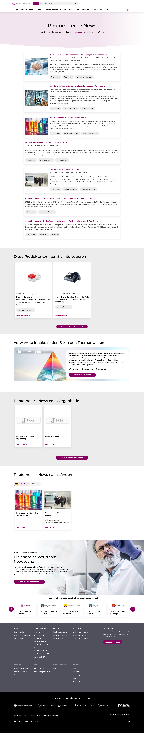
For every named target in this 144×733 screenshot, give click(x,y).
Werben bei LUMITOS (21, 715)
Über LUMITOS (36, 715)
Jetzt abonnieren (112, 642)
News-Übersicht (19, 638)
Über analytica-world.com (53, 715)
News (75, 668)
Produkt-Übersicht (59, 638)
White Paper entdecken (81, 632)
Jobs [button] (78, 9)
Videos (55, 668)
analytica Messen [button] (19, 9)
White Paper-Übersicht (81, 638)
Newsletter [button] (103, 9)
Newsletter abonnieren (22, 635)
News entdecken (19, 632)
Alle (35, 3)
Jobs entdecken (39, 668)
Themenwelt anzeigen (82, 375)
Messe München (40, 635)
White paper (77, 675)
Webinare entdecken (21, 668)
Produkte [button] (40, 9)
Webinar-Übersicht (20, 675)
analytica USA (39, 657)
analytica (38, 638)
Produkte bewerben (60, 635)
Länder (88, 32)
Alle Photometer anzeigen (72, 327)
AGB (26, 721)
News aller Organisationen (72, 458)
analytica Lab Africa (41, 654)
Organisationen (76, 32)
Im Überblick (38, 632)
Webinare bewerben (20, 672)
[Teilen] (122, 10)
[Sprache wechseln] (127, 10)
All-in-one (76, 681)
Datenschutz (35, 721)
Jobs (74, 678)
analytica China (40, 642)
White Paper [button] (68, 9)
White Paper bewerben (81, 635)
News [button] (31, 9)
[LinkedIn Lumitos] (128, 721)
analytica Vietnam (41, 650)
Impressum (17, 721)
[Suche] (76, 3)
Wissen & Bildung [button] (89, 9)
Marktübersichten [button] (53, 9)
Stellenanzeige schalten (42, 672)
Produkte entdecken (60, 632)
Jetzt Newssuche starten (29, 582)
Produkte (76, 672)
